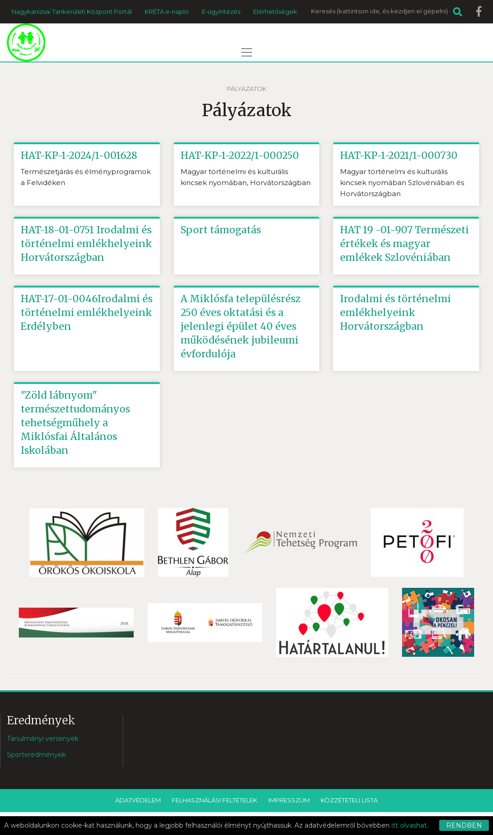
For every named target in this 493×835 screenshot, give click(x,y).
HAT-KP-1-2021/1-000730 (399, 155)
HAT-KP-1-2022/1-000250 (240, 155)
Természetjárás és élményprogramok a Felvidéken (86, 177)
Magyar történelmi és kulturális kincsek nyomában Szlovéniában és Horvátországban (402, 182)
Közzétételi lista (349, 800)
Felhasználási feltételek (214, 800)
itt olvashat (409, 825)
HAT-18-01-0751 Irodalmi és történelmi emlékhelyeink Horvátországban (86, 244)
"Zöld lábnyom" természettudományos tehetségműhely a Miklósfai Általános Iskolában (75, 423)
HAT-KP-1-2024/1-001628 (79, 155)
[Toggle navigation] (247, 52)
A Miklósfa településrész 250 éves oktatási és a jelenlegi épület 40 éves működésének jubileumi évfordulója (240, 326)
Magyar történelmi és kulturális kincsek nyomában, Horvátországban (246, 177)
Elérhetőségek (275, 11)
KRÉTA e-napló (167, 11)
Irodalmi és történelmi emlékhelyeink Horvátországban (395, 313)
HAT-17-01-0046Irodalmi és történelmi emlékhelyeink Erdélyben (87, 313)
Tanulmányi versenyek (43, 738)
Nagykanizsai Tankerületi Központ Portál (71, 11)
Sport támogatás (221, 230)
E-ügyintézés (221, 11)
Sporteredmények (36, 754)
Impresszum (289, 800)
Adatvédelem (138, 800)
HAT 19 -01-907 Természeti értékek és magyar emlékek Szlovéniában (404, 244)
